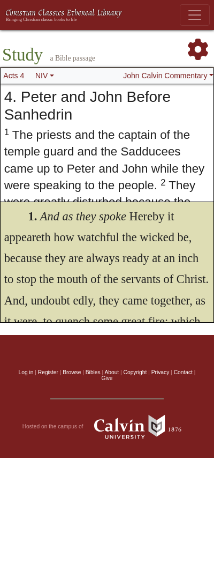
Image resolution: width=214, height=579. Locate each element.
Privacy (160, 372)
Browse (72, 372)
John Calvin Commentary (165, 75)
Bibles (93, 372)
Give (106, 378)
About (111, 372)
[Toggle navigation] (195, 15)
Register (48, 372)
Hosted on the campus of (107, 427)
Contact (183, 372)
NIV (41, 75)
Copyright (135, 372)
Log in (26, 372)
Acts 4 (13, 75)
